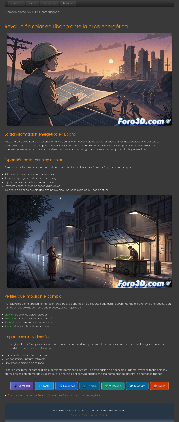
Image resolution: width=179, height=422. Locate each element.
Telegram (137, 386)
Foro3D (32, 3)
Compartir (22, 386)
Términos (86, 415)
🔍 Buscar (68, 3)
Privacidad (76, 415)
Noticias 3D (16, 3)
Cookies (94, 415)
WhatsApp (113, 386)
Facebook (67, 386)
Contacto (104, 415)
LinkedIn (89, 386)
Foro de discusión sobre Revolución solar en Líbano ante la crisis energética (54, 395)
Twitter (44, 386)
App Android (49, 3)
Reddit (159, 386)
